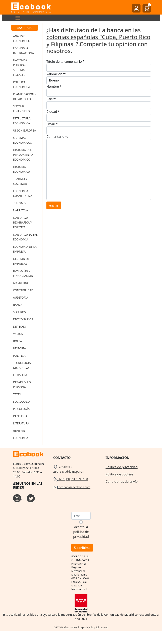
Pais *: (51, 99)
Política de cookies (119, 474)
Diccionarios (23, 319)
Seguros (19, 312)
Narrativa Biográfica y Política (22, 222)
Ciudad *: (53, 111)
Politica (19, 355)
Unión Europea (24, 130)
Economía (20, 438)
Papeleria (20, 416)
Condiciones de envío (122, 481)
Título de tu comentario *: (65, 61)
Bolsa (17, 341)
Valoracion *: (56, 74)
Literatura (21, 423)
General (19, 431)
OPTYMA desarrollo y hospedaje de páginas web (81, 627)
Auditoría (20, 297)
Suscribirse (82, 547)
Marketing (21, 283)
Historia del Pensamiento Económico (23, 154)
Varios (18, 334)
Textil (17, 394)
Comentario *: (57, 136)
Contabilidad (23, 290)
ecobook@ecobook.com (71, 487)
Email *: (52, 124)
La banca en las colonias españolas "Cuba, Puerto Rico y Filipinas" (98, 37)
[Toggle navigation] (16, 18)
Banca (17, 305)
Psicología (21, 409)
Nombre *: (54, 86)
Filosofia (20, 375)
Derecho (19, 326)
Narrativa (20, 210)
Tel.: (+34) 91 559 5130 (70, 479)
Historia (19, 348)
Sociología (21, 401)
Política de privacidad (122, 467)
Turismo (19, 203)
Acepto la (81, 532)
